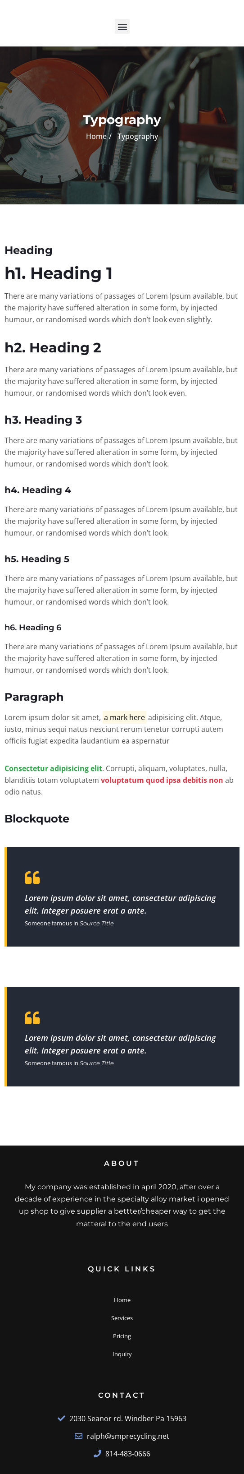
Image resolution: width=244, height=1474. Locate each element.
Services (122, 1318)
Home (96, 136)
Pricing (122, 1336)
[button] (122, 26)
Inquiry (122, 1354)
